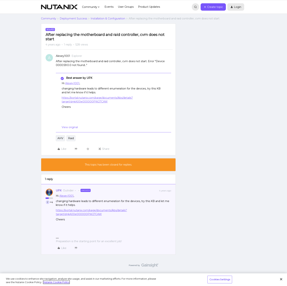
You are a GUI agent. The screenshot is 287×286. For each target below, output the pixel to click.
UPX (58, 190)
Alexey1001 (63, 56)
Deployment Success (73, 18)
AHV (60, 138)
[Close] (281, 279)
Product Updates (149, 6)
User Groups (126, 6)
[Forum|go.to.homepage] (59, 7)
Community (48, 18)
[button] (213, 7)
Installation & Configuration (108, 18)
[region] (143, 279)
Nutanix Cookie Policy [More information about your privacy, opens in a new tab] (56, 282)
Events (109, 6)
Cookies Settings (219, 279)
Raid (71, 138)
